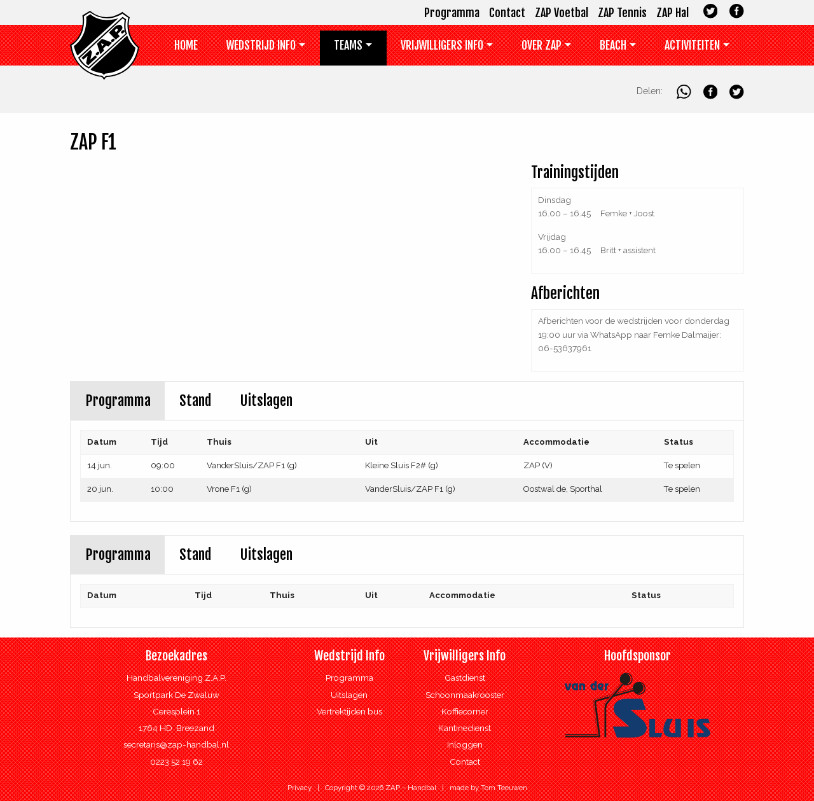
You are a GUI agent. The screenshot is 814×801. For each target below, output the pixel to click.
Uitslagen (349, 695)
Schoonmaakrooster (464, 695)
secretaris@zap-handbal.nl (176, 744)
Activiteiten (692, 45)
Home (186, 45)
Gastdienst (465, 677)
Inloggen (465, 744)
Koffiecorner (464, 711)
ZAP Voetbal (561, 13)
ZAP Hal (672, 13)
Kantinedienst (464, 728)
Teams (348, 45)
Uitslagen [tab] (266, 400)
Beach (613, 45)
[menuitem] (186, 48)
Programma (451, 13)
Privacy (299, 787)
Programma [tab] (118, 400)
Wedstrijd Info (261, 45)
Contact (507, 13)
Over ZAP (541, 45)
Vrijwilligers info (442, 45)
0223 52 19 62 (176, 761)
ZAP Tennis (622, 13)
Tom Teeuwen (504, 787)
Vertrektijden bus (349, 711)
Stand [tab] (195, 400)
